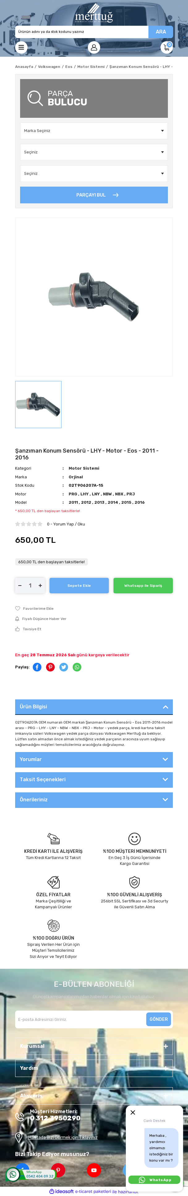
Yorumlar (31, 759)
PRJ (130, 494)
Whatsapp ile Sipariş (143, 585)
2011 (74, 502)
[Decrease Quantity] (19, 585)
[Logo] (94, 13)
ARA (161, 32)
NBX (119, 494)
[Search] (94, 32)
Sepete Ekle (79, 585)
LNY (96, 494)
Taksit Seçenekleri (43, 779)
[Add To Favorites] (94, 608)
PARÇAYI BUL (91, 195)
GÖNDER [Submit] (159, 1019)
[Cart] (166, 47)
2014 (113, 502)
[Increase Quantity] (40, 585)
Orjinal (76, 477)
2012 (86, 502)
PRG (73, 494)
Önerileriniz (34, 800)
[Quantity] (30, 585)
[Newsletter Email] (94, 1019)
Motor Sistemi (84, 468)
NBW (108, 494)
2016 (140, 502)
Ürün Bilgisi (33, 707)
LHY (85, 494)
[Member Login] (94, 47)
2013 (99, 502)
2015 (126, 502)
